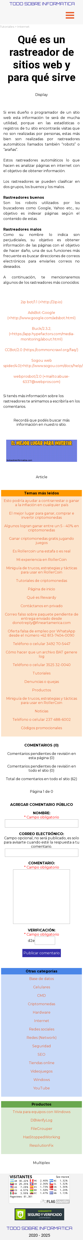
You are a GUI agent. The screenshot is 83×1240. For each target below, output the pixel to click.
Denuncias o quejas (41, 682)
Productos (41, 690)
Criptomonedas (41, 1004)
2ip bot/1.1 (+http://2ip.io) (41, 302)
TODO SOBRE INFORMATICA (42, 3)
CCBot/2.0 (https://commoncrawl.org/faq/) (41, 350)
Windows (41, 1080)
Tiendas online (41, 1063)
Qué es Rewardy (41, 597)
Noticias (41, 711)
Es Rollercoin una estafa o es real (42, 551)
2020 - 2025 (39, 1235)
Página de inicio (41, 589)
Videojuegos (41, 1071)
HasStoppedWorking (41, 1137)
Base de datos (41, 979)
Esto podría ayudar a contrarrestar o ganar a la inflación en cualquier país (41, 503)
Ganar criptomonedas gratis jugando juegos (41, 540)
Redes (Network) (42, 1038)
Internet (23, 26)
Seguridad (41, 1046)
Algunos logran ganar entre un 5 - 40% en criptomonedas (41, 528)
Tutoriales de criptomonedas (41, 581)
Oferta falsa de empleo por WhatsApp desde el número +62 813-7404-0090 (41, 633)
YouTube (41, 1088)
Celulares (41, 987)
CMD (41, 995)
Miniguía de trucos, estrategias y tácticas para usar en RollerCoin (41, 570)
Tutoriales (7, 26)
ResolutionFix (41, 1145)
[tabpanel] (41, 200)
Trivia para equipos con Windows (41, 1112)
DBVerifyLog (41, 1120)
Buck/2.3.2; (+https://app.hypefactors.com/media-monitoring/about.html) (41, 334)
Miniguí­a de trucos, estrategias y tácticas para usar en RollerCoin (41, 700)
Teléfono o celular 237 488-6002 (41, 719)
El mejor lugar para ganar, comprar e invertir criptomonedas (41, 515)
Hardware (41, 1012)
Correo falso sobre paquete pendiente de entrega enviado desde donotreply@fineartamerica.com (41, 618)
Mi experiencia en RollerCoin (41, 560)
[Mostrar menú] (70, 15)
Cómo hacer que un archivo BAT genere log (41, 654)
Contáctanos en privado (42, 606)
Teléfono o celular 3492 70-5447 (41, 644)
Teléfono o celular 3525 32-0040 (42, 665)
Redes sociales (41, 1029)
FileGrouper (41, 1129)
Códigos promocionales (41, 728)
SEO (41, 1054)
